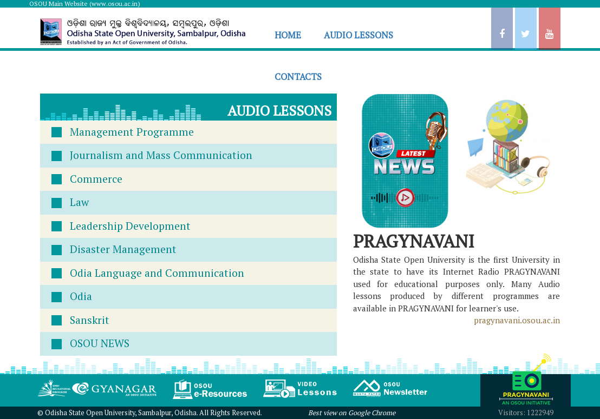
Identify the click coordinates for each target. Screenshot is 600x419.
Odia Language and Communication (157, 273)
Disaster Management (123, 249)
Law (79, 202)
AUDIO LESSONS (358, 35)
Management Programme (132, 132)
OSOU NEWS (99, 343)
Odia (81, 296)
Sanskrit (89, 320)
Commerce (96, 179)
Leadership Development (130, 226)
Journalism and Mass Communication (161, 155)
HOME (288, 35)
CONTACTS (298, 77)
